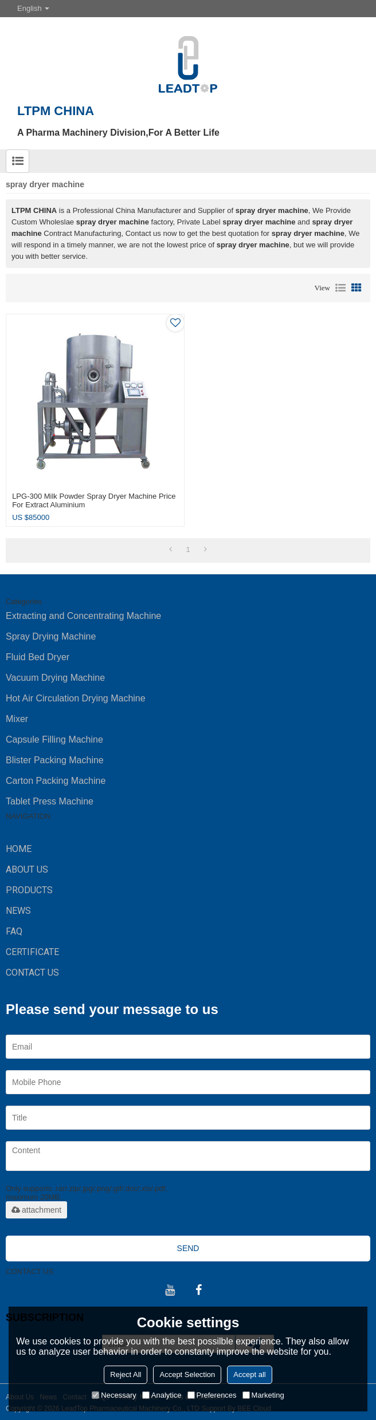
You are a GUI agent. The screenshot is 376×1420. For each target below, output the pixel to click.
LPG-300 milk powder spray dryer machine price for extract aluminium (93, 500)
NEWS (18, 910)
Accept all (249, 1374)
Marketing (263, 1395)
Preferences (212, 1395)
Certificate (32, 951)
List (340, 288)
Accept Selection (187, 1374)
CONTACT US (32, 972)
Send (188, 1248)
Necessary (114, 1395)
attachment (36, 1209)
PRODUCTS (29, 890)
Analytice (162, 1395)
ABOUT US (27, 869)
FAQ (14, 931)
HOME (19, 848)
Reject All (125, 1374)
